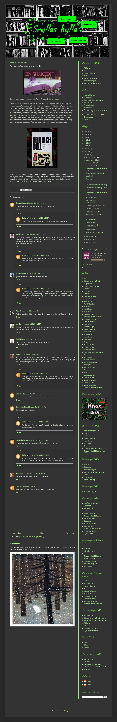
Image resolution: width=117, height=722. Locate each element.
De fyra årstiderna (90, 296)
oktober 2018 (90, 163)
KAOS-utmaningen (90, 523)
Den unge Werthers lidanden (95, 173)
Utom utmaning (89, 375)
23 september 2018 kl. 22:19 (29, 486)
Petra (92, 253)
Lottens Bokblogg (22, 440)
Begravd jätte (90, 230)
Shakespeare (88, 117)
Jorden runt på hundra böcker (94, 472)
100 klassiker (88, 108)
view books (103, 266)
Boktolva (87, 291)
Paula (18, 354)
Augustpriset (88, 97)
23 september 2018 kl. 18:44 (38, 440)
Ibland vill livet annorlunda (95, 232)
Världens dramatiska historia (93, 388)
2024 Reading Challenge (94, 250)
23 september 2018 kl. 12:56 (34, 234)
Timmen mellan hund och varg (96, 185)
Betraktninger (53, 99)
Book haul (87, 294)
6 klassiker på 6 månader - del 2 (95, 667)
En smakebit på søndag (92, 299)
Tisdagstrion (88, 365)
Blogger (66, 711)
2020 (86, 149)
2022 (86, 143)
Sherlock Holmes (90, 350)
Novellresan (88, 334)
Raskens (89, 179)
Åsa (17, 311)
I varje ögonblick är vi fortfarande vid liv (93, 226)
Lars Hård (89, 176)
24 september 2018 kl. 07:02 (39, 374)
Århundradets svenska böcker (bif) (95, 114)
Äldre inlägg (70, 533)
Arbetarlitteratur (89, 105)
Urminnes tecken (91, 197)
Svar (19, 214)
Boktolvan (87, 443)
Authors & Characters (91, 286)
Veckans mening (89, 383)
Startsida (43, 533)
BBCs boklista (88, 102)
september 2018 (92, 166)
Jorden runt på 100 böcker (93, 83)
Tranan (86, 76)
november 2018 (91, 160)
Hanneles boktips (22, 274)
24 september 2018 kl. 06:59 (39, 455)
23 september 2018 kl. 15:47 (30, 354)
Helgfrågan (88, 309)
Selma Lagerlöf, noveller (92, 529)
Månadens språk (89, 327)
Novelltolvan (88, 337)
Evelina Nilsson (21, 203)
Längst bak (87, 324)
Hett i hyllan (88, 311)
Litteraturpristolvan (90, 322)
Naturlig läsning (89, 73)
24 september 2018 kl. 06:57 (39, 218)
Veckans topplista (90, 385)
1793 (87, 182)
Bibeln (86, 120)
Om (85, 642)
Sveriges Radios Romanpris (93, 100)
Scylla (24, 218)
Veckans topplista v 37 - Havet (96, 206)
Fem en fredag (89, 301)
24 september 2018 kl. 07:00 (39, 422)
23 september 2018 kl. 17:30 (37, 407)
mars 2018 (90, 242)
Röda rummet (90, 203)
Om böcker (87, 339)
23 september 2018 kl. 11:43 (36, 203)
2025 (86, 134)
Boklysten (19, 394)
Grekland (87, 647)
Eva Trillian (20, 339)
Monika (18, 324)
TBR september (91, 222)
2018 (86, 154)
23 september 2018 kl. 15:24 (33, 339)
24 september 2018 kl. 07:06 (39, 288)
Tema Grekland (89, 360)
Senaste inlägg (16, 533)
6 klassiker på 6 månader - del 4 (95, 620)
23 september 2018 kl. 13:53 (37, 274)
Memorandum (91, 200)
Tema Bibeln (88, 357)
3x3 (85, 279)
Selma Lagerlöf (89, 347)
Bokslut (86, 289)
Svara (18, 209)
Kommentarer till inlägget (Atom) (33, 537)
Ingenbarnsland (91, 219)
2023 (86, 140)
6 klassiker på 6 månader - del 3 (95, 618)
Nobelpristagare (89, 95)
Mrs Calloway (20, 473)
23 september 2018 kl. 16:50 (32, 394)
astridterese (20, 234)
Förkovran (87, 68)
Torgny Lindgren (89, 367)
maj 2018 (89, 236)
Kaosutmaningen (90, 81)
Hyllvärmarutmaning (91, 314)
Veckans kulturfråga (90, 380)
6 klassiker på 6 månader (92, 281)
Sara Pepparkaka (22, 407)
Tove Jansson (88, 370)
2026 (86, 131)
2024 (86, 137)
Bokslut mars (15, 543)
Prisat (86, 70)
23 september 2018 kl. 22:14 (35, 473)
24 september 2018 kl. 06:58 (39, 255)
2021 (86, 146)
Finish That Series (90, 304)
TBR (85, 355)
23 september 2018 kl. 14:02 (29, 311)
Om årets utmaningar (91, 503)
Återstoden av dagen (93, 211)
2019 (86, 152)
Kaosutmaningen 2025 (92, 431)
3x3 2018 (87, 662)
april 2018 (89, 239)
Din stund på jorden (92, 209)
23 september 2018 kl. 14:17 (31, 324)
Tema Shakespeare (90, 362)
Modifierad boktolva (90, 78)
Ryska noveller (89, 344)
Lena (17, 486)
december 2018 (91, 157)
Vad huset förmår (90, 377)
